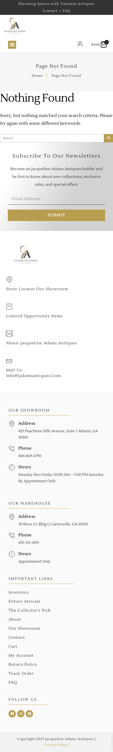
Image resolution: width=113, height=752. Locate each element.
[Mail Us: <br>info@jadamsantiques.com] (9, 360)
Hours (24, 467)
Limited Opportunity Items (34, 316)
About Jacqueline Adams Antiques (41, 343)
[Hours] (12, 467)
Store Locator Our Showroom (37, 289)
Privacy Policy (56, 745)
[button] (12, 45)
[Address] (12, 424)
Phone (25, 448)
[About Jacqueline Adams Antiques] (9, 333)
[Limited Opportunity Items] (9, 306)
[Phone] (12, 449)
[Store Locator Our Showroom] (9, 279)
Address (26, 423)
